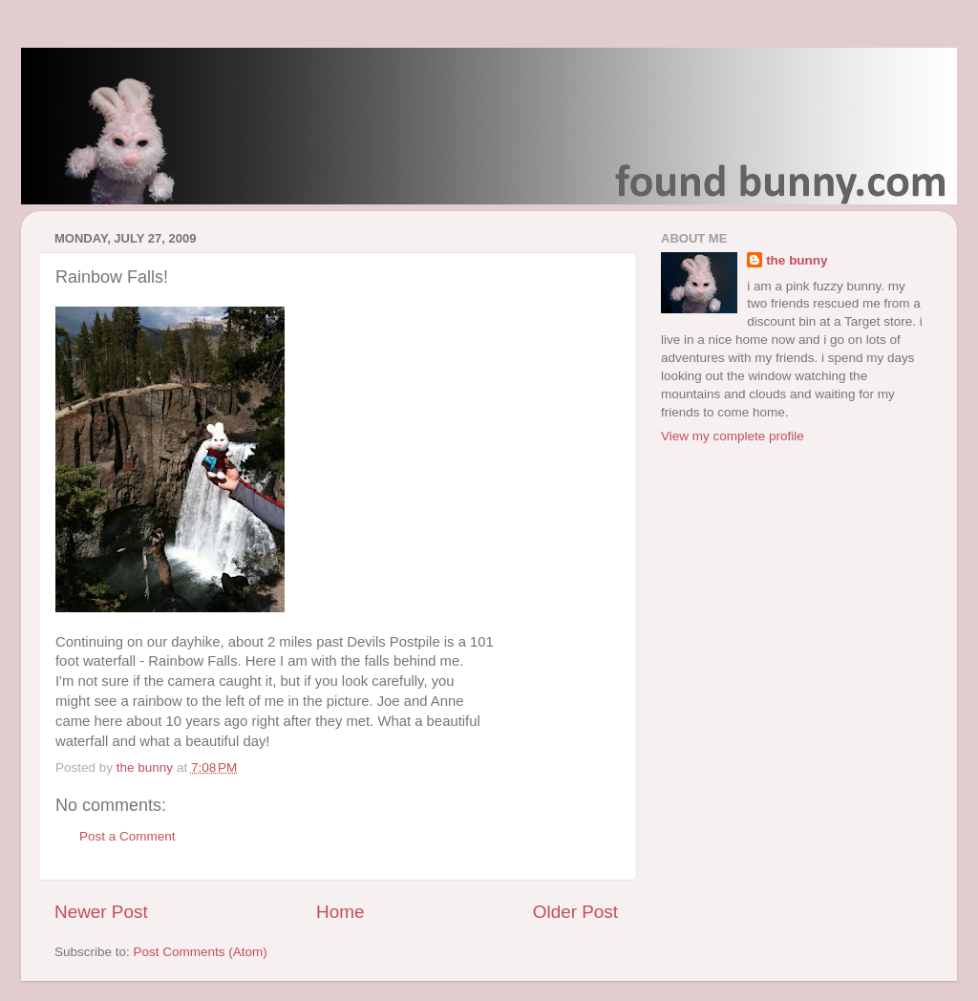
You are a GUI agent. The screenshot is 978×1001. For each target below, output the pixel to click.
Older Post (575, 912)
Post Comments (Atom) (200, 952)
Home (340, 912)
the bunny (797, 260)
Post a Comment (127, 836)
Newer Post (101, 912)
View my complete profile (732, 436)
